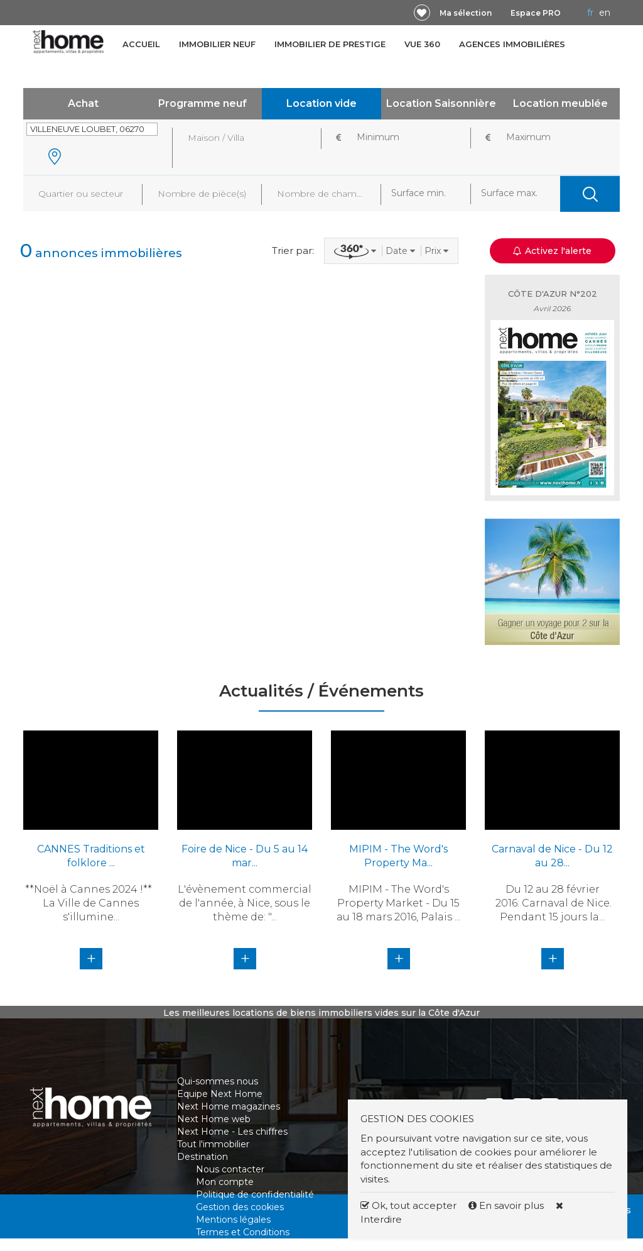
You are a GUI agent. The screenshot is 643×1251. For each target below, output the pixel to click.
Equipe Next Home (219, 1093)
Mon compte (225, 1182)
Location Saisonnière (441, 103)
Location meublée (560, 103)
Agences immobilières (512, 44)
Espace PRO (536, 13)
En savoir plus (507, 1205)
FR (590, 12)
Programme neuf (202, 103)
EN (604, 12)
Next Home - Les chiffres (232, 1131)
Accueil (141, 44)
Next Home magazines (228, 1106)
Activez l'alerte (552, 250)
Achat (83, 103)
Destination (202, 1156)
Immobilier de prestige (330, 44)
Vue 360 (422, 44)
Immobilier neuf (217, 44)
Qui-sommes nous (217, 1081)
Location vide (321, 103)
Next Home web (214, 1119)
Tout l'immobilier (213, 1144)
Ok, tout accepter (408, 1205)
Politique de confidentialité (255, 1194)
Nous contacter (230, 1169)
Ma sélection (466, 13)
